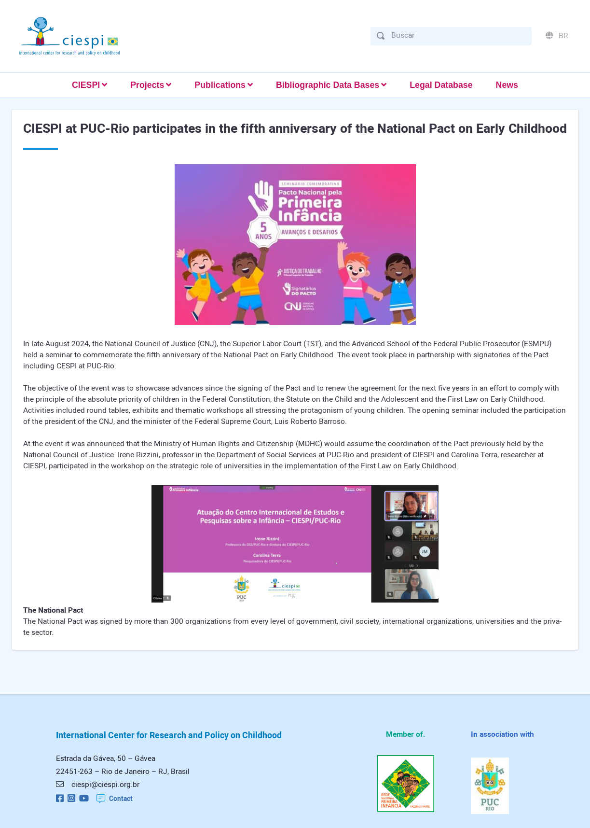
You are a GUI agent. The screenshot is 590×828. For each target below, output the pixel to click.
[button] (89, 85)
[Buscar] (458, 35)
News (507, 85)
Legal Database (441, 85)
